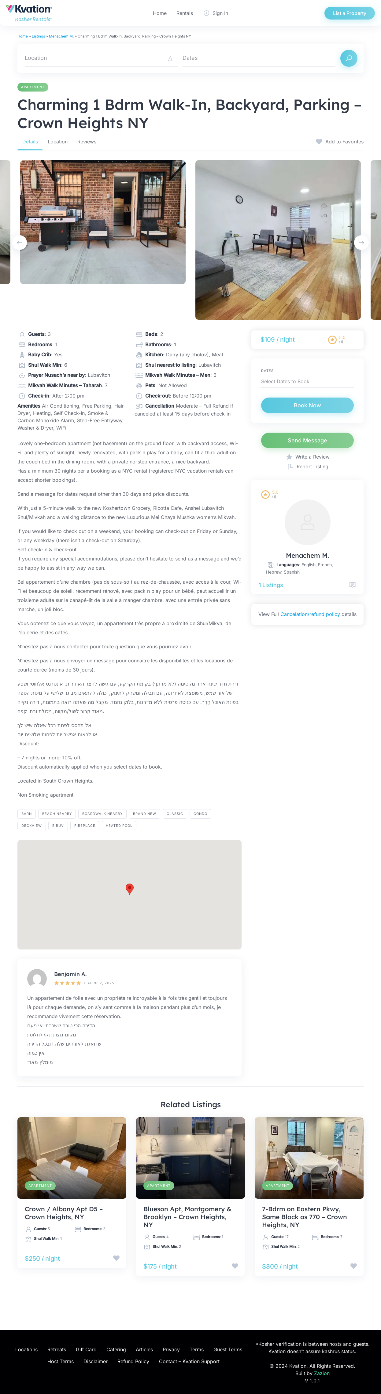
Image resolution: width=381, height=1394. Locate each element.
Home (160, 13)
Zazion (322, 1373)
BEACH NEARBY (57, 814)
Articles (144, 1349)
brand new (144, 814)
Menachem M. (61, 36)
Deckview (31, 825)
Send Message (307, 440)
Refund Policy (133, 1361)
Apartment (33, 87)
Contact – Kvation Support (189, 1361)
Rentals (184, 13)
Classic (175, 814)
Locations (26, 1349)
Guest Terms (227, 1349)
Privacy (171, 1349)
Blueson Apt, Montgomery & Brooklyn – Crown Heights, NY (187, 1217)
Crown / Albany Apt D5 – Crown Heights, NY (64, 1213)
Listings (38, 36)
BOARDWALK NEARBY (102, 814)
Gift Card (86, 1349)
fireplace (84, 825)
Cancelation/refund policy (310, 614)
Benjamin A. (70, 974)
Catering (116, 1349)
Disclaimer (95, 1361)
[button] (130, 889)
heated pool (119, 825)
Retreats (56, 1349)
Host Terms (60, 1361)
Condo (200, 814)
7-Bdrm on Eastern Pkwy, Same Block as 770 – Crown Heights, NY (304, 1217)
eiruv (58, 825)
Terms (197, 1349)
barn (26, 814)
